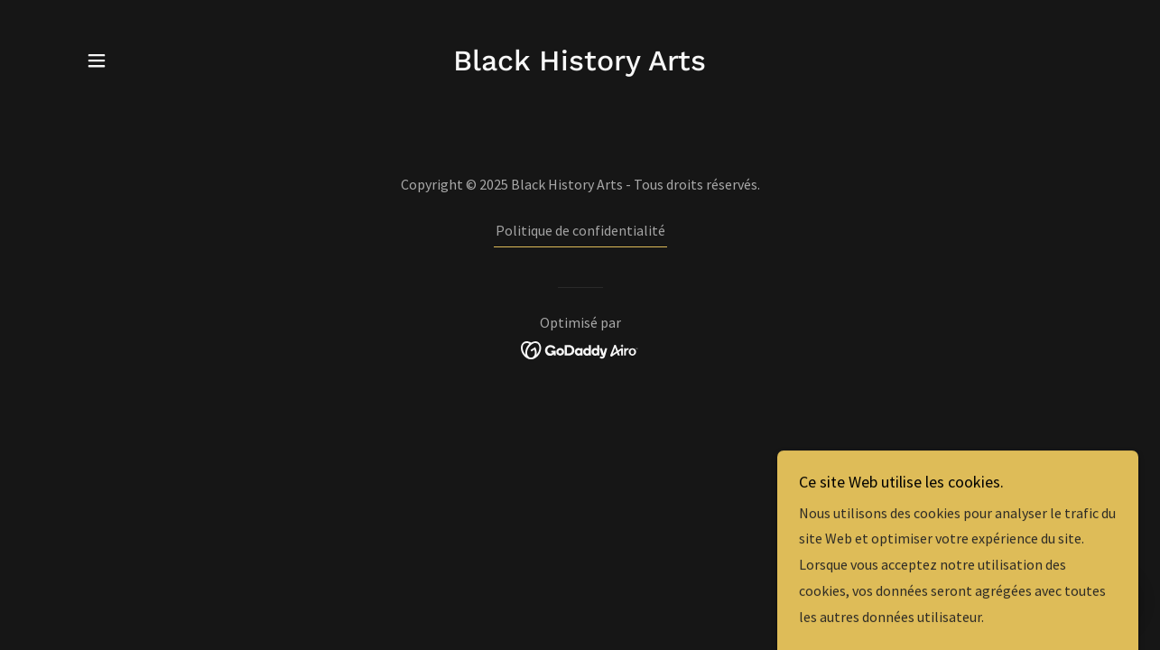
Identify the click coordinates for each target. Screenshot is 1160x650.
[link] (579, 65)
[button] (97, 60)
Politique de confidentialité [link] (580, 230)
